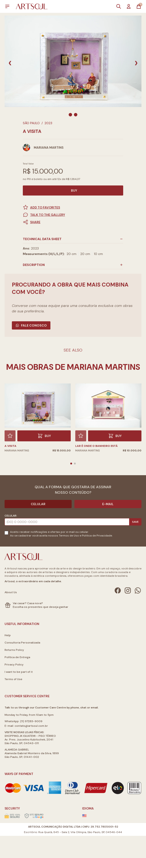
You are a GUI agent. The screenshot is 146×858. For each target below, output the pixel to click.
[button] (73, 222)
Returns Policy (14, 650)
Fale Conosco (31, 325)
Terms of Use (13, 679)
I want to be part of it (19, 672)
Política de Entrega (17, 657)
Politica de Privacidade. (97, 535)
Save (135, 522)
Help (8, 635)
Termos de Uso (69, 535)
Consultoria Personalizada (22, 642)
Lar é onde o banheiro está (96, 446)
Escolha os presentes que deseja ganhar (40, 607)
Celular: (11, 515)
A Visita (10, 446)
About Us (11, 592)
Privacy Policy (14, 664)
